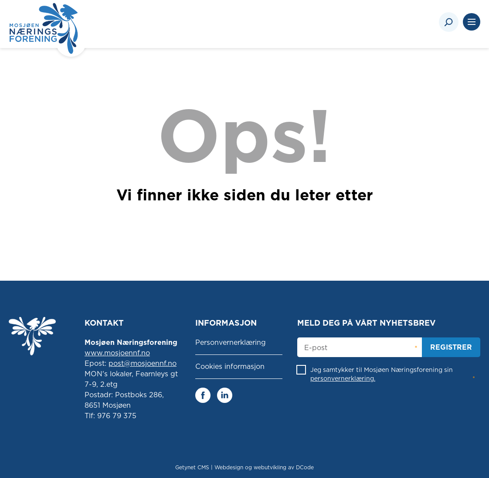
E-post (315, 347)
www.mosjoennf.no (117, 353)
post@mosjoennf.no (143, 363)
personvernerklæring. (342, 378)
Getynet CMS (192, 467)
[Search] (448, 22)
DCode (305, 467)
